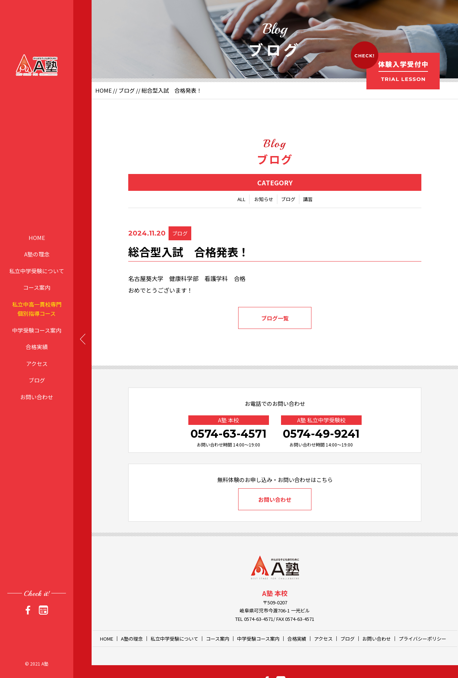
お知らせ (263, 199)
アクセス (37, 363)
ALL (241, 199)
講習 (308, 199)
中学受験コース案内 (36, 330)
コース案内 (36, 287)
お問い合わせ (36, 396)
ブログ (37, 380)
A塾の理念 (36, 254)
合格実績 (37, 347)
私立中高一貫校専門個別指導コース (37, 308)
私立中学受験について (36, 270)
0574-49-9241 (321, 434)
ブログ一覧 (275, 318)
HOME (37, 237)
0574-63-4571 (228, 434)
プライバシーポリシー (422, 638)
